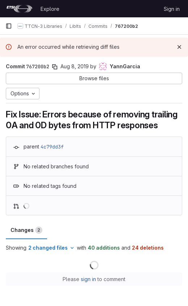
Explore (50, 9)
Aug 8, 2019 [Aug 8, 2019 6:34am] (74, 66)
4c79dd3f (52, 146)
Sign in (172, 9)
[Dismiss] (179, 47)
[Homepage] (19, 8)
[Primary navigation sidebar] (8, 26)
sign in (88, 279)
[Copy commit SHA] (54, 67)
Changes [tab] (26, 230)
